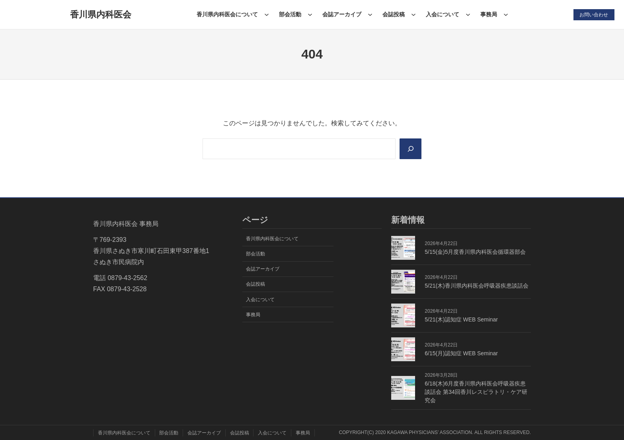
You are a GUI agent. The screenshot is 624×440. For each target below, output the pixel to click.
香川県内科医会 (100, 14)
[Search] (410, 148)
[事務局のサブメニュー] (505, 14)
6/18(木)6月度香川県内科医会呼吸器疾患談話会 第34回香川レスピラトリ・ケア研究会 (476, 391)
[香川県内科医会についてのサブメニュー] (266, 14)
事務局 (488, 14)
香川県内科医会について (226, 14)
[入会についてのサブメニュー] (467, 14)
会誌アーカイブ (341, 14)
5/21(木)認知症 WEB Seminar (461, 319)
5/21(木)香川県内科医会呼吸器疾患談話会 (476, 285)
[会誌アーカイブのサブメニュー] (369, 14)
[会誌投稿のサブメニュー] (413, 14)
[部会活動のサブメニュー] (309, 14)
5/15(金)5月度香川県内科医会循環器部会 (475, 252)
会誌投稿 (393, 14)
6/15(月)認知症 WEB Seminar (461, 353)
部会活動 (290, 14)
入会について (442, 14)
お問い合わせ (593, 14)
